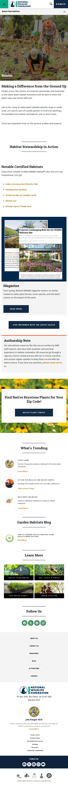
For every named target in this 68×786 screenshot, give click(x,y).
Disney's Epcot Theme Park (18, 206)
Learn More (34, 729)
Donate (61, 4)
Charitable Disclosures (35, 741)
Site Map (35, 744)
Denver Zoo (11, 201)
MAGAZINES (34, 653)
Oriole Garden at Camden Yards (21, 195)
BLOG (34, 661)
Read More (16, 309)
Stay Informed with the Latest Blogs (34, 325)
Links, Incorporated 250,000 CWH (22, 184)
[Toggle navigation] (4, 4)
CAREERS (34, 676)
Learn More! (23, 471)
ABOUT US (34, 638)
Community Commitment (35, 750)
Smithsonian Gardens (16, 190)
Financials (35, 747)
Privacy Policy (35, 738)
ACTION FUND (34, 668)
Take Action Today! (26, 488)
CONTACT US (34, 646)
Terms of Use (35, 735)
